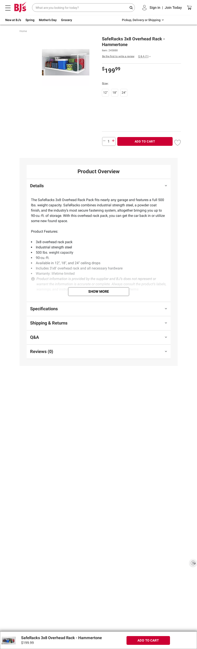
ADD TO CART (145, 141)
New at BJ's (13, 20)
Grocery (66, 20)
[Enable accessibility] (193, 563)
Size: (105, 83)
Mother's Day (48, 20)
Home (23, 31)
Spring (29, 20)
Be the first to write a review (118, 56)
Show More (98, 291)
